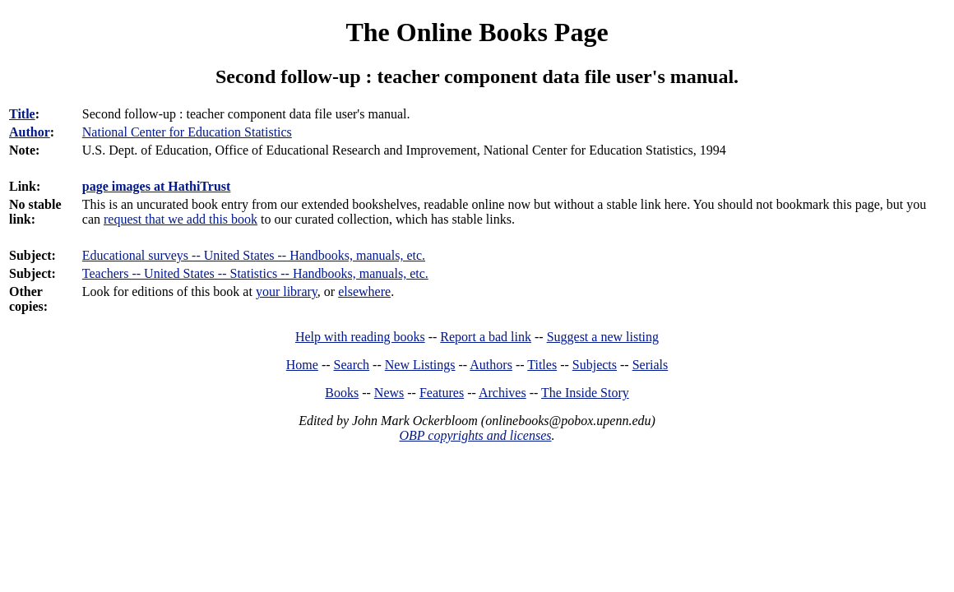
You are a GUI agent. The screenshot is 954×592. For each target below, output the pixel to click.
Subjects (594, 365)
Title (22, 114)
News (389, 393)
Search (352, 365)
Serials (650, 365)
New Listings (420, 365)
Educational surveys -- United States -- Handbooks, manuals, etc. (253, 255)
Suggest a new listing (603, 337)
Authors (491, 365)
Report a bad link (485, 337)
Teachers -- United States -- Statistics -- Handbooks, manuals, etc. (255, 273)
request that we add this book (180, 219)
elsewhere (364, 291)
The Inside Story (585, 393)
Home (302, 365)
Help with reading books (360, 337)
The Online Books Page (476, 32)
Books (342, 393)
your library (286, 291)
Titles (542, 365)
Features (441, 393)
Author (29, 132)
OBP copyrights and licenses (475, 435)
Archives (502, 393)
